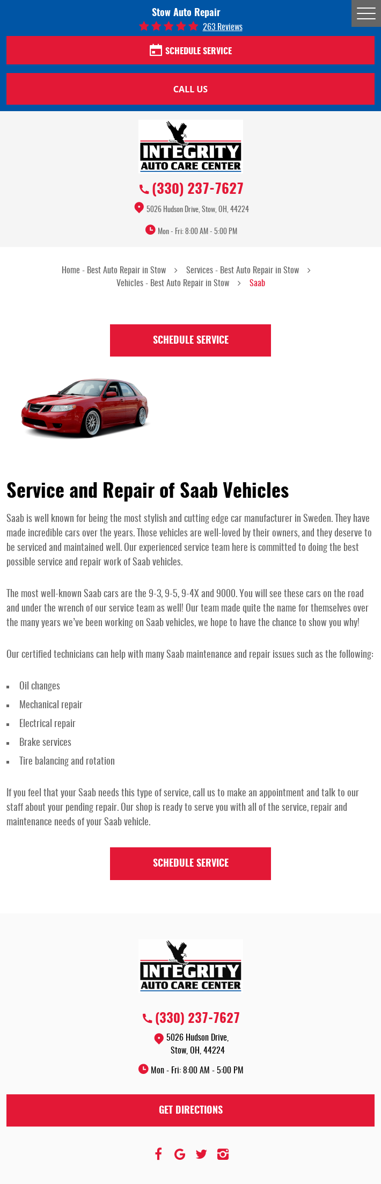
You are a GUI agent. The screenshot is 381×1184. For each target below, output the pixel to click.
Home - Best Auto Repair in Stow (114, 270)
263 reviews (223, 27)
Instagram (222, 1154)
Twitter (201, 1154)
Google (179, 1154)
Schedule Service (191, 51)
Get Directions (191, 1111)
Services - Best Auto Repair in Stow (242, 270)
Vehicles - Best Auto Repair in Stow (172, 283)
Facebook (158, 1154)
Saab (257, 283)
